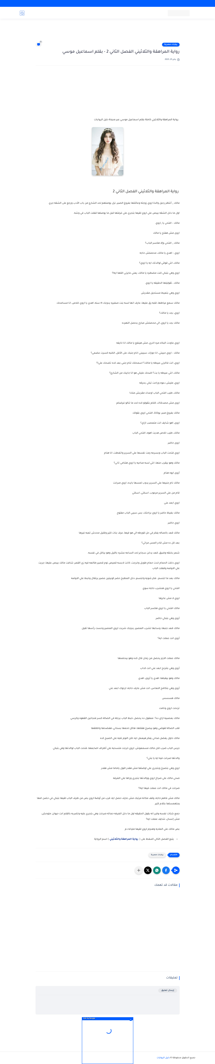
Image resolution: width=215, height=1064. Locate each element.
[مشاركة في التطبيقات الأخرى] (139, 870)
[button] (166, 870)
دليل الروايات (163, 1058)
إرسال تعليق (167, 990)
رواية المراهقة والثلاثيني (124, 839)
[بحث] (22, 13)
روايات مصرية (170, 44)
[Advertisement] (108, 32)
